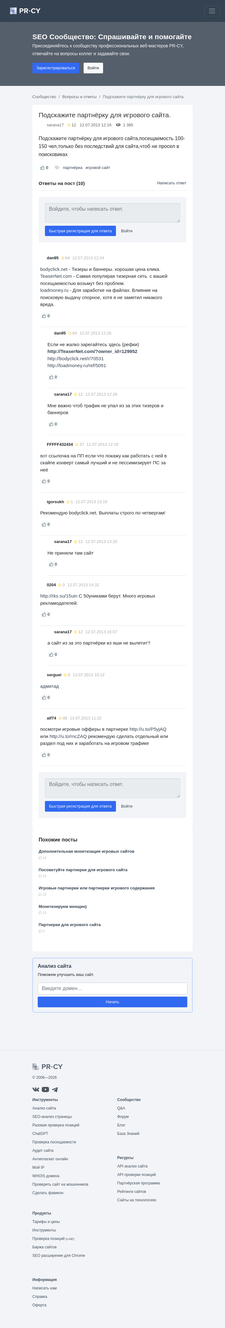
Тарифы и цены (46, 1222)
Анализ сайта (54, 966)
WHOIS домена (45, 1176)
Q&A (121, 1108)
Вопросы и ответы (79, 96)
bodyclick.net (54, 269)
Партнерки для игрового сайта (70, 924)
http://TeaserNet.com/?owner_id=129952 (92, 351)
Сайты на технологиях (136, 1200)
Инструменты (44, 1230)
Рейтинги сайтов (131, 1191)
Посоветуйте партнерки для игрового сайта (83, 869)
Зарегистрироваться (55, 68)
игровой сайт (97, 167)
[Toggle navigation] (212, 11)
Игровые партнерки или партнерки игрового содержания (97, 888)
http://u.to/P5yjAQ (148, 729)
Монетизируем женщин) (63, 906)
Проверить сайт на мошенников (60, 1184)
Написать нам (44, 1288)
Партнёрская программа (138, 1183)
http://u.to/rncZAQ (68, 736)
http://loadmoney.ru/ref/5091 (76, 365)
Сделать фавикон (47, 1193)
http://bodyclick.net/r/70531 (75, 358)
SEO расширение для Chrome (58, 1255)
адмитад (49, 686)
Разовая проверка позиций (55, 1125)
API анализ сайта (132, 1166)
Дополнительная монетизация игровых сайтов (86, 851)
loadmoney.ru (54, 290)
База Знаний (128, 1133)
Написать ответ (171, 183)
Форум (123, 1117)
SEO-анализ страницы (52, 1117)
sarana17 (55, 125)
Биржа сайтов (44, 1247)
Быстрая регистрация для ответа (80, 231)
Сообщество (44, 96)
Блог (121, 1125)
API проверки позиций (136, 1175)
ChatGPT (40, 1133)
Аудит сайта (42, 1150)
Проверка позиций (53, 1238)
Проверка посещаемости (54, 1142)
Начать (112, 1001)
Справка (39, 1296)
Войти (93, 68)
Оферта (39, 1305)
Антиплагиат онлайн (50, 1159)
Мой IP (38, 1167)
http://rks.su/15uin (58, 595)
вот (43, 455)
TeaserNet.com (56, 276)
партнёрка (72, 167)
